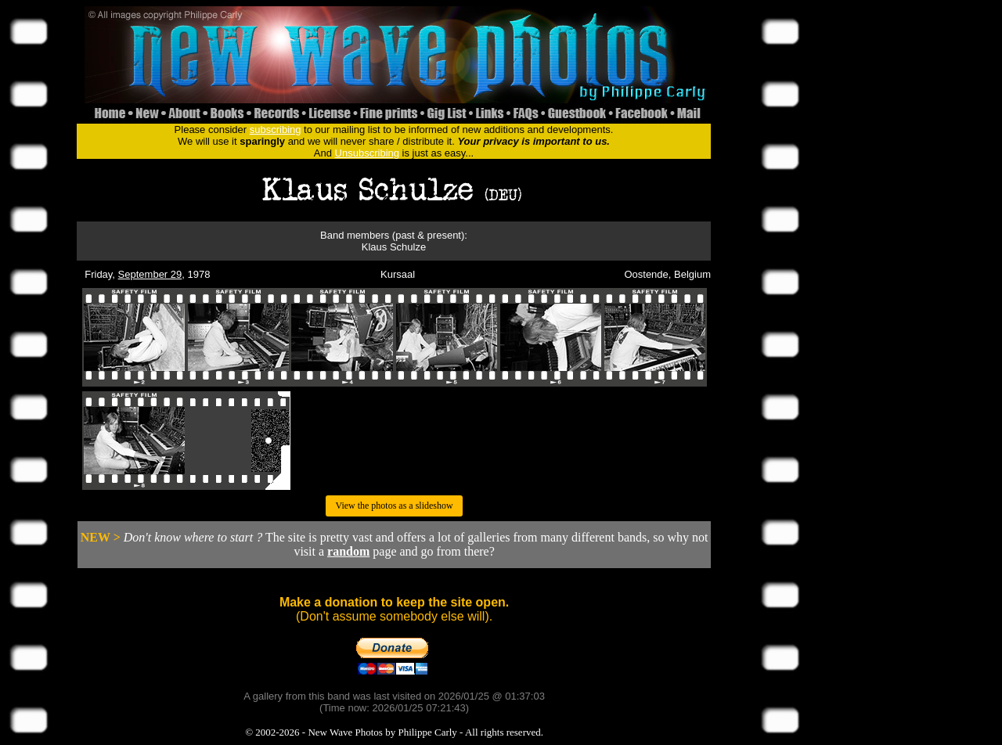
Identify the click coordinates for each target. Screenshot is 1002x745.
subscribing (275, 129)
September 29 (150, 274)
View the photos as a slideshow (393, 505)
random (348, 551)
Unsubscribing (367, 153)
